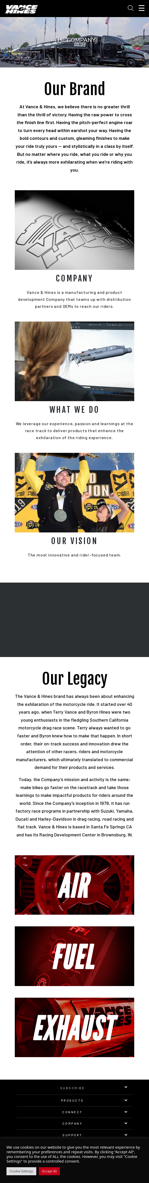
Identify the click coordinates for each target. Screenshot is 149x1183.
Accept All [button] (49, 1171)
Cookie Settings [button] (21, 1171)
